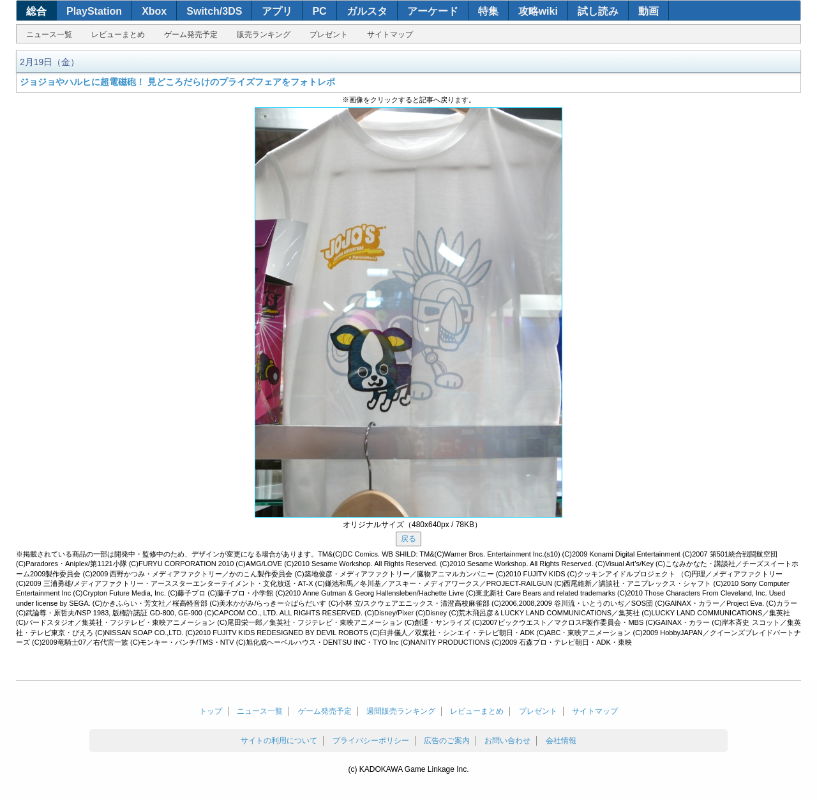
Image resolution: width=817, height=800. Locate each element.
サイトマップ (390, 34)
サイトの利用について (279, 740)
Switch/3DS (214, 11)
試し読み (598, 11)
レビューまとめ (118, 34)
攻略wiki (538, 11)
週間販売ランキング (400, 711)
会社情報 (561, 740)
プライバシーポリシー (371, 740)
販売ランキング (263, 34)
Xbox (154, 11)
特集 (488, 11)
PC (319, 11)
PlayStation (94, 11)
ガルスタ (367, 11)
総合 (36, 11)
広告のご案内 (447, 740)
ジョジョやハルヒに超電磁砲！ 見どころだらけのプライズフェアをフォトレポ (177, 82)
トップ (210, 711)
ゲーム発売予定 (191, 34)
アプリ (277, 11)
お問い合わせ (507, 740)
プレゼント (329, 34)
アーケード (432, 11)
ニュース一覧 (49, 34)
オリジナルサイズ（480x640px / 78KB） (412, 524)
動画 (648, 11)
